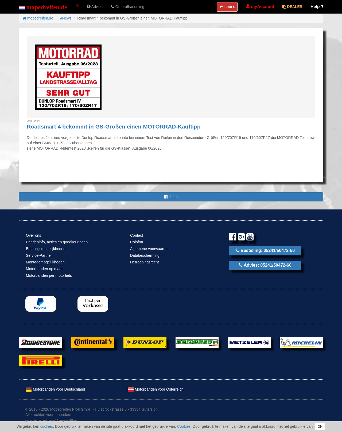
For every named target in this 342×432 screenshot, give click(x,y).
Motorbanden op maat (44, 269)
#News (66, 18)
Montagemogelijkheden (45, 262)
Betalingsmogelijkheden (45, 249)
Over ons (33, 235)
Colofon (136, 242)
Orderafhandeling (127, 7)
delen (171, 197)
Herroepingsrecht (144, 262)
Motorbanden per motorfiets (49, 275)
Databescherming (145, 255)
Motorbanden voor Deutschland (55, 389)
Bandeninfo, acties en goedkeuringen (57, 242)
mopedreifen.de (38, 18)
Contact (136, 235)
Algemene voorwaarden (150, 249)
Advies (95, 7)
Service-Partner (39, 255)
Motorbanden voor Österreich (155, 389)
